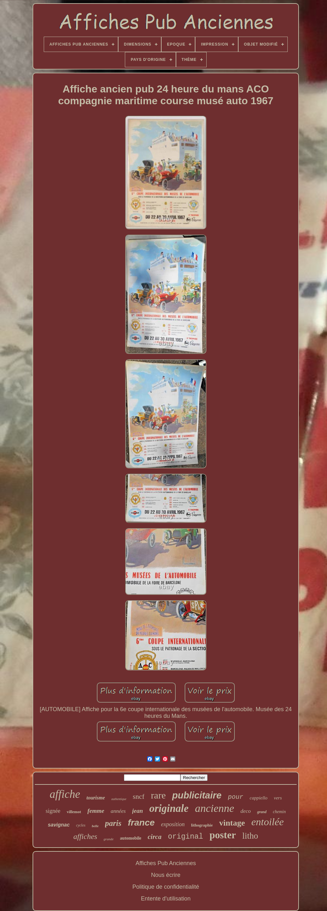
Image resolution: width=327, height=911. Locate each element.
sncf (139, 796)
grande (108, 839)
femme (95, 810)
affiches (85, 836)
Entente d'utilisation (166, 898)
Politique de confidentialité (165, 887)
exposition (173, 824)
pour (235, 797)
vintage (232, 822)
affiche (64, 794)
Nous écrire (165, 875)
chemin (279, 811)
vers (278, 797)
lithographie (202, 825)
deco (245, 811)
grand (261, 812)
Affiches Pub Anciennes (166, 863)
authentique (118, 799)
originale (169, 808)
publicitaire (197, 795)
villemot (74, 811)
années (118, 811)
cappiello (259, 797)
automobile (130, 838)
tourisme (96, 797)
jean (137, 810)
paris (113, 823)
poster (222, 835)
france (141, 822)
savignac (59, 824)
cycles (80, 825)
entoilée (267, 821)
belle (95, 826)
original (185, 837)
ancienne (214, 808)
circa (154, 837)
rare (158, 795)
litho (250, 836)
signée (53, 811)
